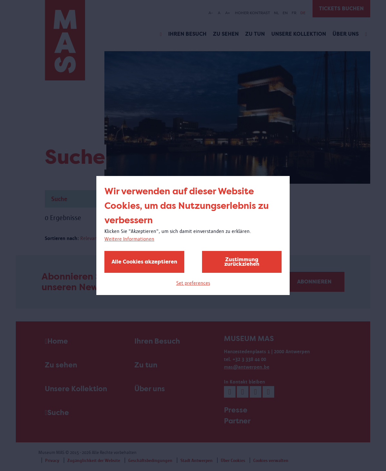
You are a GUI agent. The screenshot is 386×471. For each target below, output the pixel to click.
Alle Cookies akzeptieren (144, 262)
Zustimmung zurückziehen (241, 261)
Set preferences (193, 283)
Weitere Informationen (129, 239)
